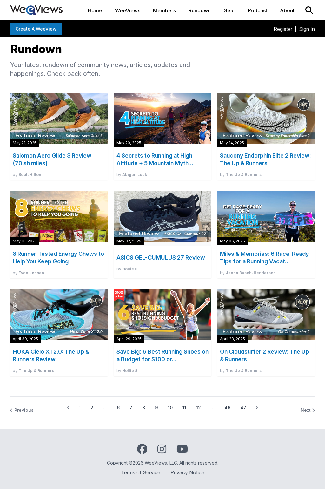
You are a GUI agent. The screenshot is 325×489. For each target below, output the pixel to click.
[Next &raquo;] (256, 407)
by (27, 174)
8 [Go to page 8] (143, 407)
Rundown (200, 10)
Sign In (307, 29)
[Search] (309, 10)
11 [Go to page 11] (184, 407)
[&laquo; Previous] (68, 407)
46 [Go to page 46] (227, 407)
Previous (22, 410)
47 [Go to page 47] (243, 407)
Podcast (257, 10)
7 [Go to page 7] (130, 407)
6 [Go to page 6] (118, 407)
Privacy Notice (187, 472)
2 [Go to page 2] (91, 407)
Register (283, 29)
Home (95, 10)
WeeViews (127, 10)
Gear (229, 10)
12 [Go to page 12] (198, 407)
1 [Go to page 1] (80, 407)
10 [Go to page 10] (170, 407)
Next (308, 410)
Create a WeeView (36, 28)
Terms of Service (140, 472)
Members (164, 10)
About (287, 10)
